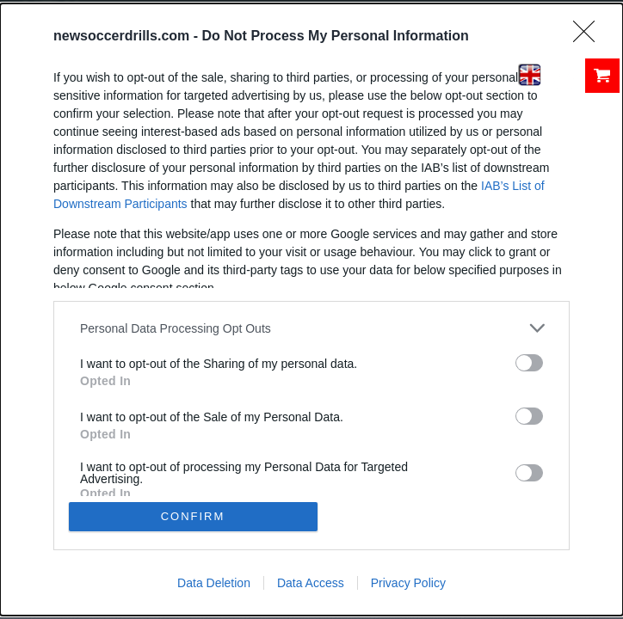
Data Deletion (213, 583)
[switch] (529, 362)
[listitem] (311, 328)
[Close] (589, 37)
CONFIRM (193, 516)
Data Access (310, 583)
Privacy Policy (408, 583)
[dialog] (311, 309)
